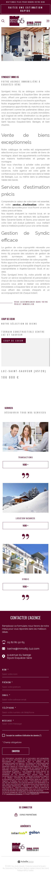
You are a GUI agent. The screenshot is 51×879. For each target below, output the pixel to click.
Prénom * (7, 682)
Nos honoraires (8, 868)
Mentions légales (29, 868)
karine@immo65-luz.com (23, 648)
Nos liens (45, 868)
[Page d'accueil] (25, 21)
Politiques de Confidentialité (39, 792)
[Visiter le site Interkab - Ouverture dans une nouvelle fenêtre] (19, 833)
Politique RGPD (22, 870)
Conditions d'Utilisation (14, 794)
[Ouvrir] (3, 21)
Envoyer (16, 751)
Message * (8, 721)
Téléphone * (9, 708)
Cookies (31, 870)
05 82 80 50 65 (16, 642)
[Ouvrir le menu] (48, 21)
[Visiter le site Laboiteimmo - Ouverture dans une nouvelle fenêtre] (25, 862)
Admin (38, 868)
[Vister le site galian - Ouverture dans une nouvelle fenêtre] (34, 833)
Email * (6, 695)
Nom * (5, 670)
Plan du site (18, 868)
